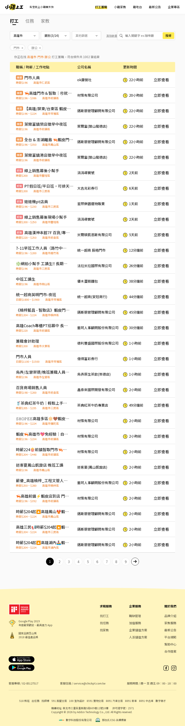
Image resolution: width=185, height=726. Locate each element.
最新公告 (155, 7)
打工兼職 (101, 7)
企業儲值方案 (138, 630)
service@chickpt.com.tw (89, 683)
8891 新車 (131, 701)
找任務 (104, 623)
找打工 (104, 616)
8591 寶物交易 (95, 701)
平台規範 (170, 637)
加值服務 (135, 623)
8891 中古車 (146, 701)
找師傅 (45, 701)
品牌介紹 (170, 616)
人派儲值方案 (138, 637)
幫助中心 (170, 644)
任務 (29, 21)
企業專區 (174, 7)
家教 (45, 21)
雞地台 (137, 7)
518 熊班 (24, 701)
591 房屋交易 (59, 701)
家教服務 (170, 623)
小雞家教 (120, 7)
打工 (14, 21)
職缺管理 (135, 616)
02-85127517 (30, 683)
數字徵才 (161, 701)
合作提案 (170, 651)
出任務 (35, 701)
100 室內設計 (77, 701)
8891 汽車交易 (114, 701)
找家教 (104, 630)
